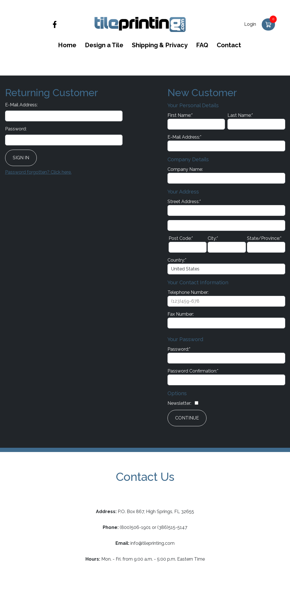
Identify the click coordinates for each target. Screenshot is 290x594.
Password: (16, 129)
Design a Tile (104, 45)
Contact (229, 45)
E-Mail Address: (21, 104)
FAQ (202, 45)
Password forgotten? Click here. (38, 172)
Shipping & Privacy (160, 45)
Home (67, 45)
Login (250, 24)
